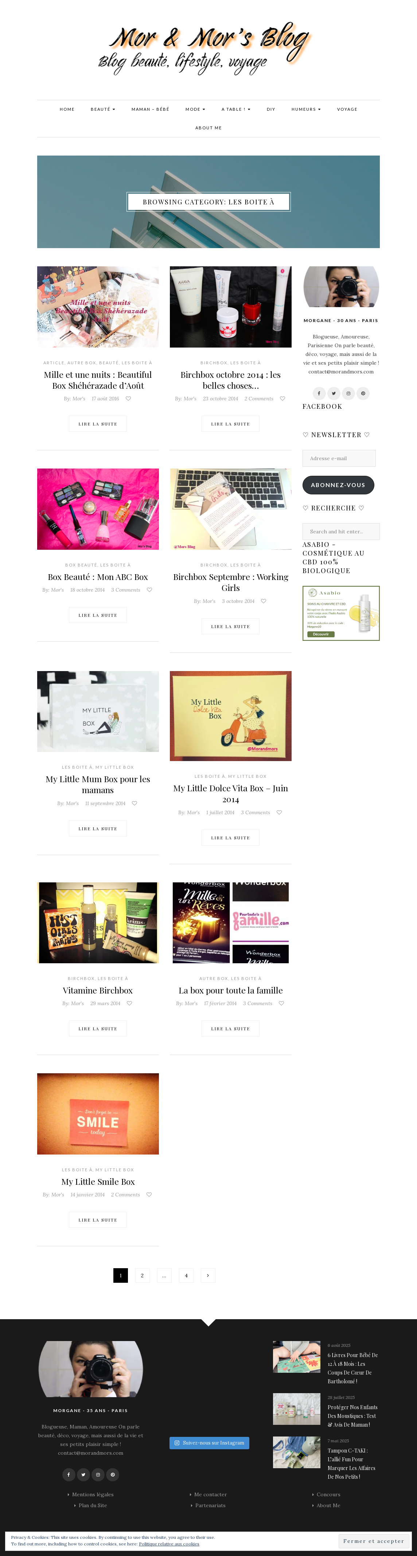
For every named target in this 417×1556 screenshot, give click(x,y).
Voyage (347, 109)
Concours (328, 1493)
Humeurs (306, 109)
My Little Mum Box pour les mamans (97, 783)
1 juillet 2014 (220, 811)
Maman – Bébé (150, 109)
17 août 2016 (105, 398)
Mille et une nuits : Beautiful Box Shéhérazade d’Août (98, 379)
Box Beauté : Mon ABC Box (98, 576)
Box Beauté (81, 564)
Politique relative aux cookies (169, 1544)
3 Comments (125, 589)
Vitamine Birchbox (98, 989)
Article (54, 362)
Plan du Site (93, 1504)
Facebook (323, 406)
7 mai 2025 (338, 1440)
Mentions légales (93, 1493)
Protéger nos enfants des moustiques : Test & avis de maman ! (353, 1415)
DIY (271, 109)
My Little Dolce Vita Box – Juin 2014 (230, 792)
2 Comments (259, 398)
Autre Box (81, 362)
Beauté (103, 109)
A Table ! (236, 109)
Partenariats (210, 1504)
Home (67, 109)
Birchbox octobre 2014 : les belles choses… (230, 379)
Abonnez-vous (338, 484)
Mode (196, 109)
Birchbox (213, 362)
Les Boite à (137, 362)
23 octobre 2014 (220, 398)
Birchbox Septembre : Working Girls (230, 581)
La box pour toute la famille (230, 989)
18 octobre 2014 (87, 589)
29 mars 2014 (105, 1002)
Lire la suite (97, 424)
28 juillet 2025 (341, 1396)
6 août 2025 (339, 1344)
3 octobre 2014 (238, 600)
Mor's (79, 398)
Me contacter (210, 1493)
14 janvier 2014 (88, 1194)
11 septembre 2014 (105, 802)
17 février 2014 (220, 1002)
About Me (208, 127)
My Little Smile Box (98, 1180)
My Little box (115, 766)
